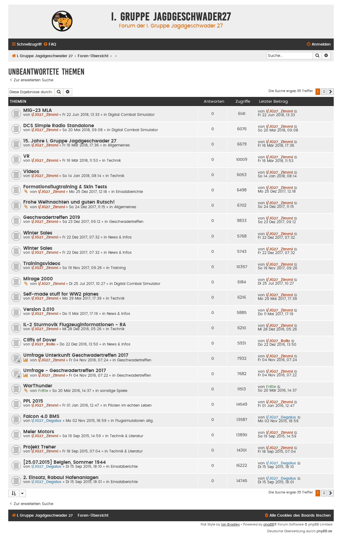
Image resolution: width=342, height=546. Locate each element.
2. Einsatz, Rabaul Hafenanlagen (61, 477)
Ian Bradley (230, 524)
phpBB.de (324, 531)
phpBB (268, 524)
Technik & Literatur (126, 436)
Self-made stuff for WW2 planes (61, 294)
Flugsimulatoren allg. (134, 420)
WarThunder (37, 386)
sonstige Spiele (113, 391)
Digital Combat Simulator (131, 114)
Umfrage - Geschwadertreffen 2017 (64, 370)
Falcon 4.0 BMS (41, 416)
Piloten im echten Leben (130, 405)
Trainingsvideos (41, 263)
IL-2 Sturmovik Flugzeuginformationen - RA (74, 325)
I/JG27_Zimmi (45, 114)
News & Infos (120, 237)
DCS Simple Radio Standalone (58, 126)
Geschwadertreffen (126, 221)
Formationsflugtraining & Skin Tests (65, 187)
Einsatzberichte (129, 192)
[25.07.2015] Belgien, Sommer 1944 (64, 462)
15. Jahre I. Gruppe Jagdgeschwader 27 (69, 141)
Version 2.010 (38, 309)
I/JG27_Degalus (46, 420)
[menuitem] (49, 44)
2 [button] (324, 91)
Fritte (43, 391)
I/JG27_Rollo (43, 344)
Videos (31, 171)
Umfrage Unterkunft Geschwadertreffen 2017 (75, 355)
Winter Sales (37, 233)
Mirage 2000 (38, 279)
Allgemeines (119, 145)
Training (118, 268)
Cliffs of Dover (39, 340)
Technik (114, 160)
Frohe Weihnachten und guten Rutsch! (69, 202)
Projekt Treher (39, 447)
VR (26, 156)
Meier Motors (38, 432)
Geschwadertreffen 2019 (51, 217)
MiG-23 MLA (37, 110)
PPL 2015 (33, 401)
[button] (331, 91)
